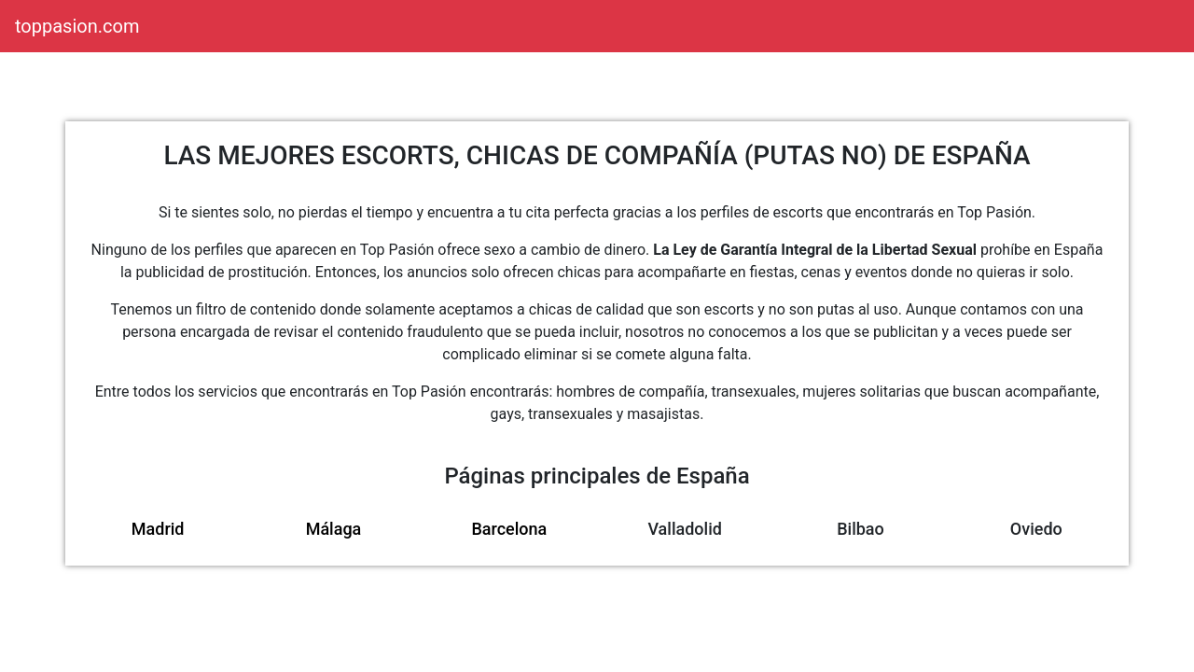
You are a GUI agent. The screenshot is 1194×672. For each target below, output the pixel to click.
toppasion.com (77, 26)
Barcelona (509, 529)
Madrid (158, 529)
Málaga (334, 529)
